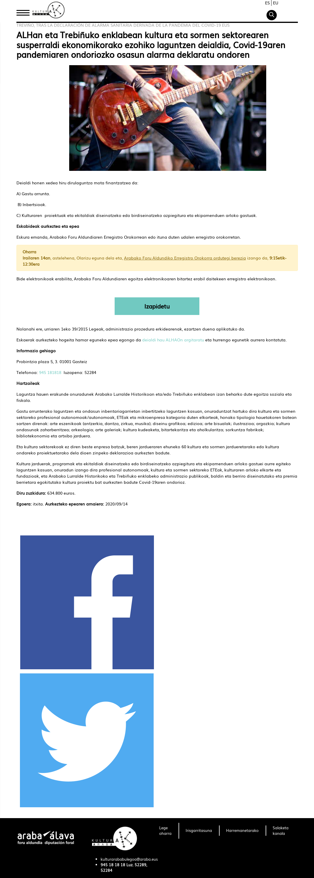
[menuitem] (165, 831)
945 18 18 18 (113, 864)
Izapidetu (157, 306)
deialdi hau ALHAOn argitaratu (173, 340)
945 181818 (50, 372)
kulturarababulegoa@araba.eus (129, 859)
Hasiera (25, 13)
